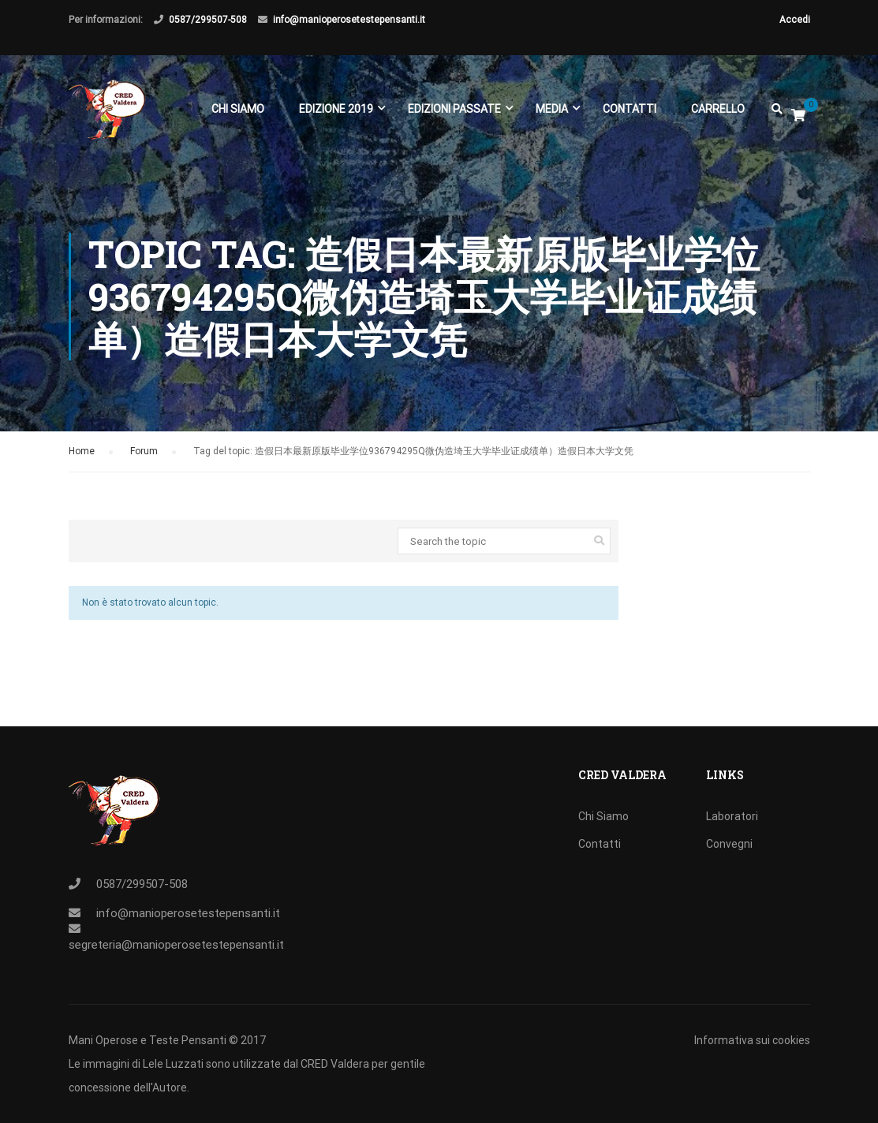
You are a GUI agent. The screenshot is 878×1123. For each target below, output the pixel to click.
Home (82, 451)
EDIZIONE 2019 (336, 109)
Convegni (729, 844)
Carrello (718, 109)
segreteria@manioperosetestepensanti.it (176, 945)
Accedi (794, 19)
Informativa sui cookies (752, 1040)
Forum (144, 451)
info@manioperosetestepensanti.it (349, 19)
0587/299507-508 (208, 19)
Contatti (629, 109)
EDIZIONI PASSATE (454, 109)
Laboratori (732, 816)
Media (552, 109)
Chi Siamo (237, 109)
